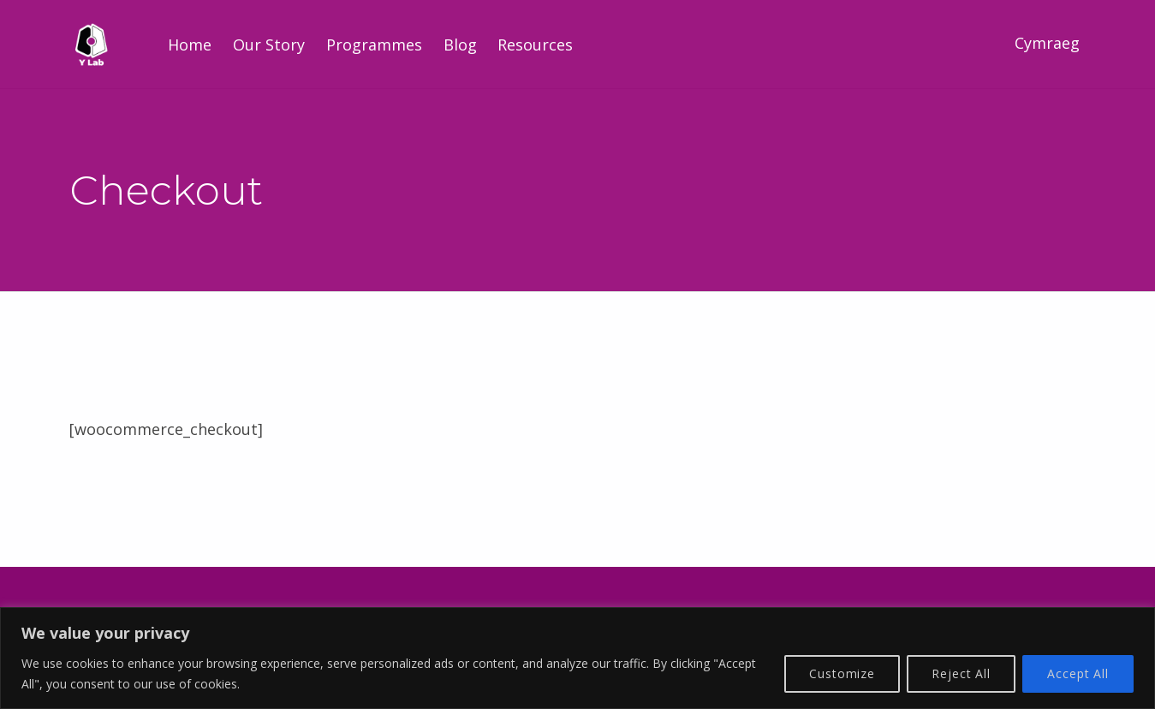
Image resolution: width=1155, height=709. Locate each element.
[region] (577, 658)
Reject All (961, 673)
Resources (535, 44)
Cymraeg (1047, 43)
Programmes (374, 44)
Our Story (269, 44)
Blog (460, 44)
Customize (842, 673)
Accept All (1078, 673)
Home (189, 44)
